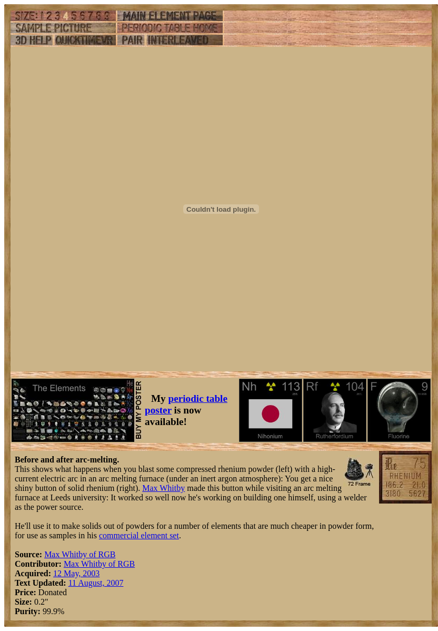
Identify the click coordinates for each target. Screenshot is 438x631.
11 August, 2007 (96, 582)
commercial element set (139, 535)
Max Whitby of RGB (79, 554)
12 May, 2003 (76, 573)
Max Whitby (163, 488)
